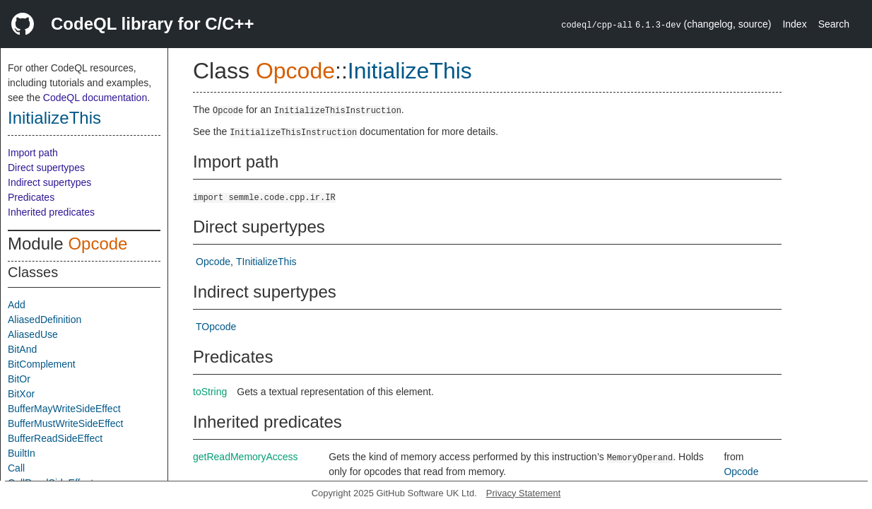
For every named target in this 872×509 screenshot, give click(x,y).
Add (16, 304)
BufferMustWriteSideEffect (65, 423)
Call (16, 468)
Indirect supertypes (49, 182)
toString (210, 391)
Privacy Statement (523, 493)
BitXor (21, 393)
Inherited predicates (51, 212)
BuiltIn (21, 453)
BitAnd (22, 349)
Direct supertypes (46, 167)
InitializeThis (54, 117)
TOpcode (216, 326)
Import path (33, 152)
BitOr (19, 379)
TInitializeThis (266, 261)
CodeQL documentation (95, 97)
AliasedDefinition (44, 319)
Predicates (31, 197)
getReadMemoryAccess (245, 456)
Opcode (97, 243)
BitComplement (42, 364)
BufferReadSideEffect (55, 438)
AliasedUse (33, 334)
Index (794, 24)
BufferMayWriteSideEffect (64, 408)
